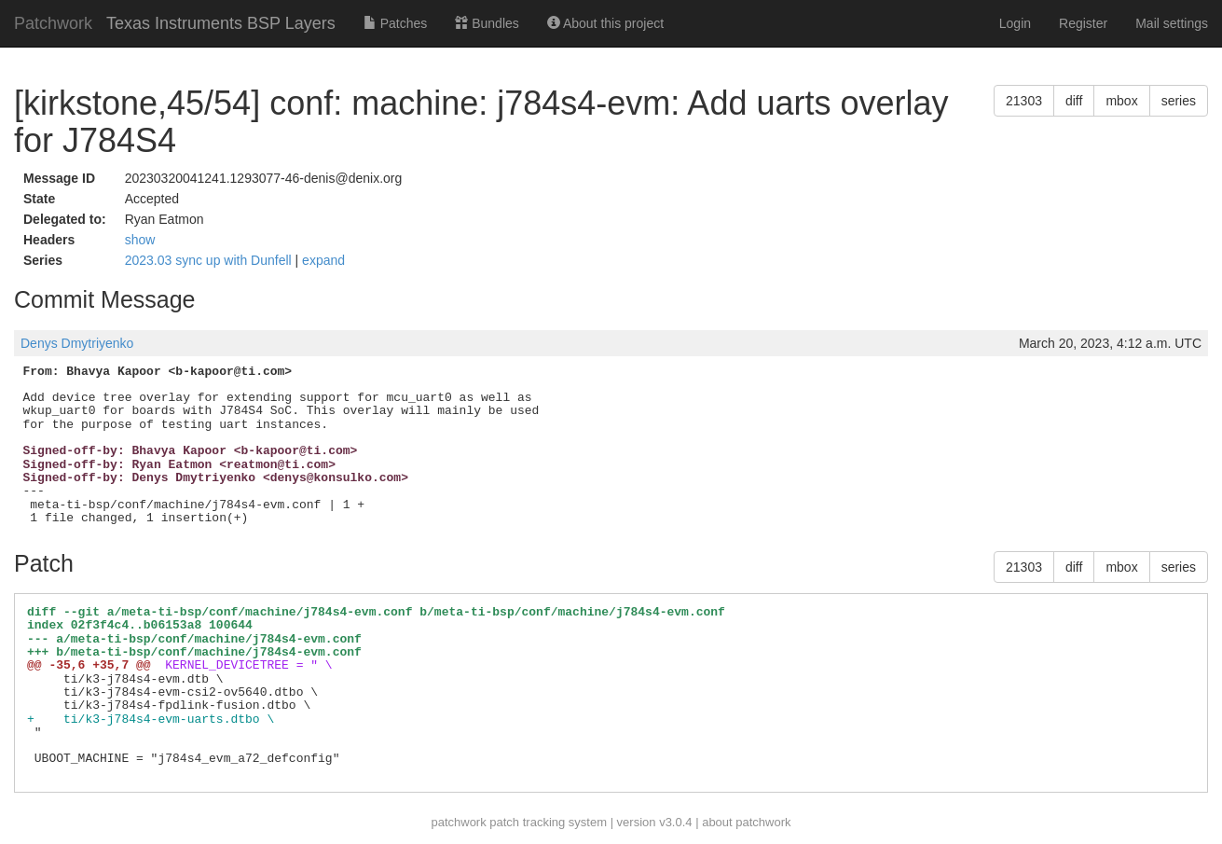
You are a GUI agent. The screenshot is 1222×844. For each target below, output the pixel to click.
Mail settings (1171, 23)
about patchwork (746, 822)
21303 (1024, 100)
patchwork (458, 822)
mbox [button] (1121, 100)
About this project (605, 23)
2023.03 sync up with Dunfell (210, 260)
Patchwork (53, 23)
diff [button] (1073, 100)
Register (1083, 23)
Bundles (486, 23)
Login (1015, 23)
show (140, 239)
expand (323, 260)
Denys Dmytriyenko (77, 343)
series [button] (1178, 100)
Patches (395, 23)
